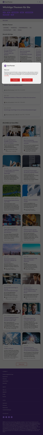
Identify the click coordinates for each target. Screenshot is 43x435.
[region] (21, 73)
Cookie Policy (6, 75)
